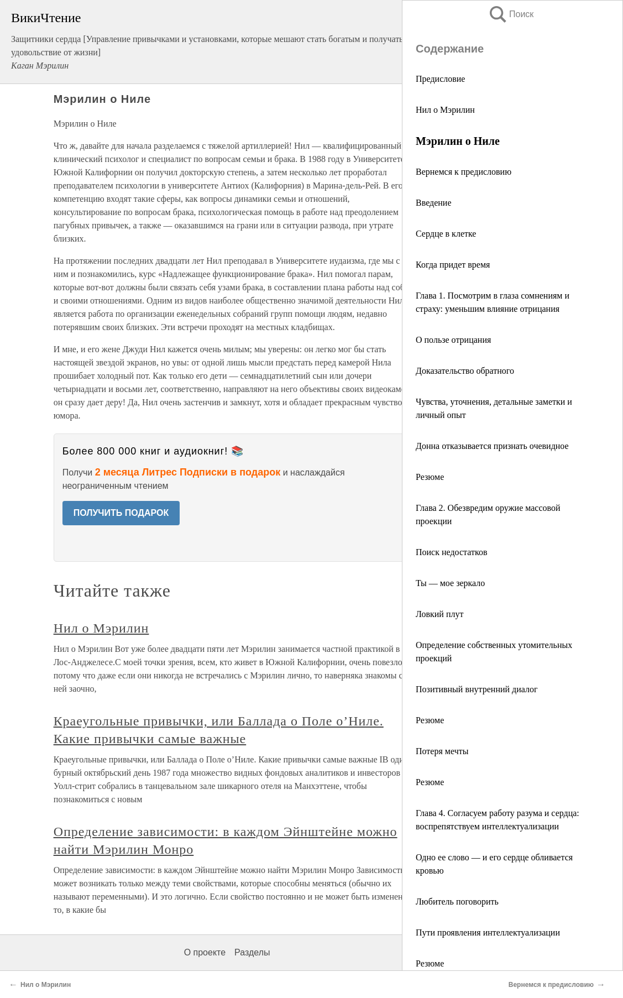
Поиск (510, 14)
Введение (434, 202)
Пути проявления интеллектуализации (488, 932)
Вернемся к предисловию (463, 171)
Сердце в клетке (446, 233)
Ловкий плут (439, 614)
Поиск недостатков (451, 552)
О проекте (205, 952)
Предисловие (440, 78)
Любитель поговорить (457, 901)
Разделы (252, 952)
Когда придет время (453, 264)
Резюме (430, 477)
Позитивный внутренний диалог (477, 689)
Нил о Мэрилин (445, 109)
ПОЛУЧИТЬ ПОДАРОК (121, 513)
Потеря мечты (442, 751)
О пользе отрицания (453, 339)
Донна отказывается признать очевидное (492, 446)
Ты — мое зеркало (450, 583)
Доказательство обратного (465, 370)
